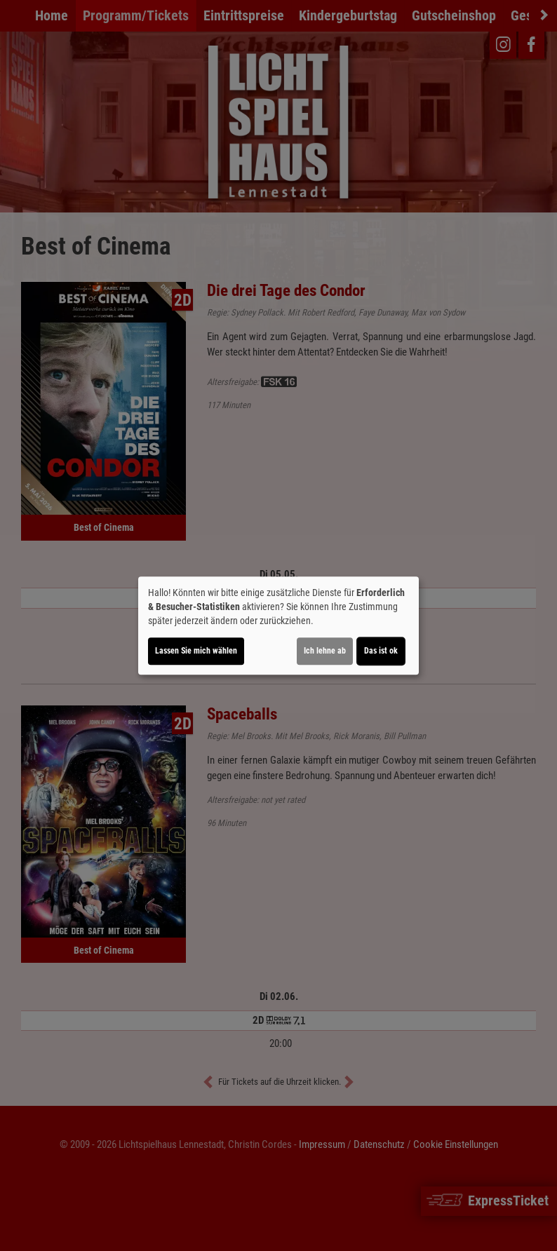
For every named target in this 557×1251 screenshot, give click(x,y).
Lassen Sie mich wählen (196, 651)
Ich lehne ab (325, 651)
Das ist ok (381, 651)
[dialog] (278, 625)
